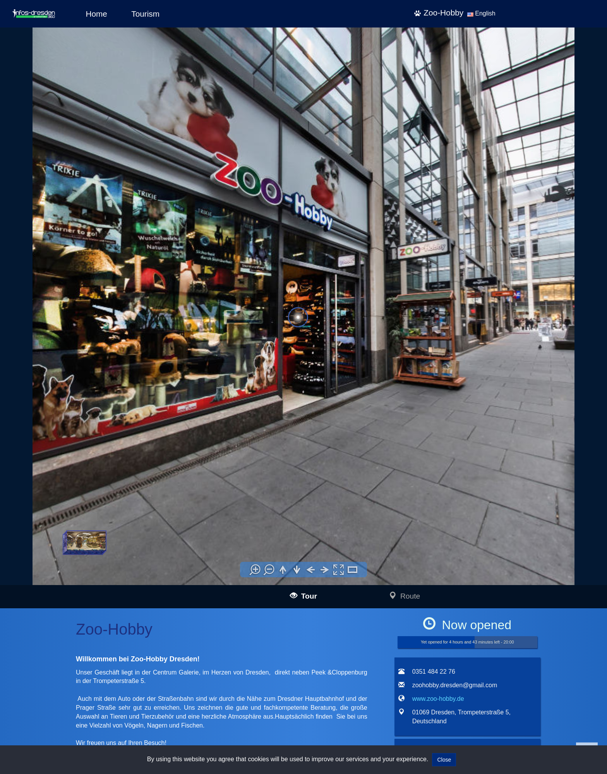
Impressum (212, 595)
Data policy (212, 606)
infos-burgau (67, 632)
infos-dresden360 (61, 685)
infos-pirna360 (68, 694)
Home (96, 13)
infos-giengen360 (72, 724)
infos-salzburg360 (61, 705)
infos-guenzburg (71, 641)
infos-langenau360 (73, 605)
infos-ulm (49, 596)
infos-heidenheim (60, 715)
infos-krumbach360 (74, 658)
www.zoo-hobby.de (438, 342)
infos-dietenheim (71, 675)
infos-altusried (68, 666)
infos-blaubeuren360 (76, 614)
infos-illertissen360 (73, 623)
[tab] (403, 408)
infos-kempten (68, 649)
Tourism (145, 13)
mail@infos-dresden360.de (148, 605)
